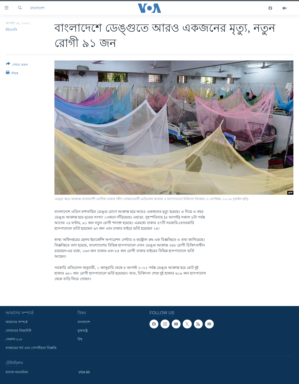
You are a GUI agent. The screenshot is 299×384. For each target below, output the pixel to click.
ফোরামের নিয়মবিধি (18, 330)
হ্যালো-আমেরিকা (17, 372)
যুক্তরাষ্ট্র (83, 330)
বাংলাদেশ (37, 8)
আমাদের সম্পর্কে (17, 322)
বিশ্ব (80, 339)
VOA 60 (84, 372)
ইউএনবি (11, 30)
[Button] (17, 65)
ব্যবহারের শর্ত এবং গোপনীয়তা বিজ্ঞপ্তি (31, 348)
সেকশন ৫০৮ (14, 339)
